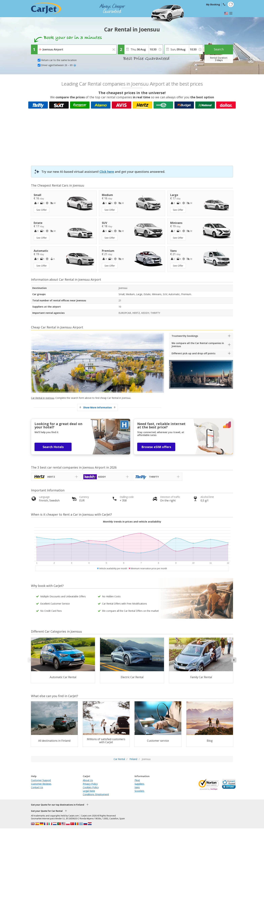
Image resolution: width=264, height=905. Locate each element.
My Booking (213, 4)
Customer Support (41, 780)
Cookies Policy (91, 787)
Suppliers (139, 783)
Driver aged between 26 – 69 (58, 65)
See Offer (41, 209)
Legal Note (89, 790)
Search (219, 49)
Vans (137, 787)
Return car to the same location (59, 60)
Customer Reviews (41, 783)
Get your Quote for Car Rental (47, 810)
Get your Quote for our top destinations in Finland (57, 804)
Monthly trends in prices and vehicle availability (132, 521)
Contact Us (37, 787)
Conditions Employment (96, 794)
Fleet (137, 780)
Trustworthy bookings (185, 335)
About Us (88, 780)
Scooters (139, 790)
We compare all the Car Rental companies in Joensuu (198, 344)
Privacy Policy (90, 783)
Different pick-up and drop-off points (193, 353)
